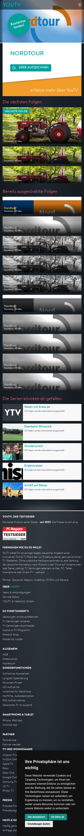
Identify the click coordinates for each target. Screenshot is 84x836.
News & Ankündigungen (16, 592)
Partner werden (12, 744)
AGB (5, 654)
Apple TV (8, 764)
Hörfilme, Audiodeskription (18, 696)
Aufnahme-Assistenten (16, 673)
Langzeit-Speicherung (15, 678)
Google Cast (10, 777)
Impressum (9, 663)
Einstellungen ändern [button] (39, 824)
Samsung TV (10, 781)
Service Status (11, 597)
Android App (10, 725)
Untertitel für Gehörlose (17, 691)
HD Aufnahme (11, 687)
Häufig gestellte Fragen (16, 826)
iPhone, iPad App (12, 720)
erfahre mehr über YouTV (54, 90)
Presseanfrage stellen (15, 806)
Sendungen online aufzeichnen (20, 617)
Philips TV (8, 790)
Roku (5, 768)
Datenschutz (10, 659)
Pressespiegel (10, 810)
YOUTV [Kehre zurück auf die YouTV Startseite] (12, 5)
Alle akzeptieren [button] (36, 817)
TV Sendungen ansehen (16, 621)
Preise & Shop (11, 634)
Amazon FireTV (11, 755)
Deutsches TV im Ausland (17, 705)
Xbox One (8, 772)
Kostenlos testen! (18, 24)
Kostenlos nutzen (13, 639)
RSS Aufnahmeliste (14, 700)
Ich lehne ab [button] (57, 817)
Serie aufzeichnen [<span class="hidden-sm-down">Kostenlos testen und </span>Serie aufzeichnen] (34, 67)
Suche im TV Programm (16, 630)
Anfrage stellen (12, 830)
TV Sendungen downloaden (19, 625)
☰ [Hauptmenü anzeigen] (79, 4)
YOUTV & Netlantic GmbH (18, 601)
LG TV (6, 786)
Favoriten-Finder (12, 682)
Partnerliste (9, 740)
